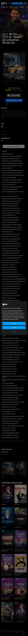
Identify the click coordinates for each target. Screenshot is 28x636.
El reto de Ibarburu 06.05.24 (8, 215)
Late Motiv (4, 504)
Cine (16, 7)
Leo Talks (16, 504)
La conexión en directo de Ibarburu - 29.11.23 (12, 347)
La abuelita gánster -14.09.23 (9, 430)
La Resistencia (18, 527)
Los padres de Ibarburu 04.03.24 (9, 271)
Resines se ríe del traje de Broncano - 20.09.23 (13, 425)
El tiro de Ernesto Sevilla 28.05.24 (10, 205)
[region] (14, 318)
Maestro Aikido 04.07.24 (7, 153)
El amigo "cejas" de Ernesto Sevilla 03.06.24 (12, 198)
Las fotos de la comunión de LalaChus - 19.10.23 (13, 387)
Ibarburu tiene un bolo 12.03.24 (9, 267)
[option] (9, 469)
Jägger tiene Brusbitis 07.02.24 (9, 293)
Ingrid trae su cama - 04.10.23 (9, 406)
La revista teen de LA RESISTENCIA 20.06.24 (12, 170)
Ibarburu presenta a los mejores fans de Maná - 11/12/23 (13, 335)
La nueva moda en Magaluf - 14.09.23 (10, 432)
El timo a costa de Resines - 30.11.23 (10, 345)
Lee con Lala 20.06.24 (7, 168)
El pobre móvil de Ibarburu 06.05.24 (10, 217)
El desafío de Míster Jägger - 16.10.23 (10, 397)
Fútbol (22, 7)
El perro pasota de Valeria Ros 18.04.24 (11, 234)
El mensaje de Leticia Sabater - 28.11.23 (11, 350)
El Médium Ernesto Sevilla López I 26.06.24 (12, 165)
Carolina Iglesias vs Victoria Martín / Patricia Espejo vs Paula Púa (6, 598)
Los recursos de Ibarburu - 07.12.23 (10, 338)
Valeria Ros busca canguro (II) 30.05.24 (11, 201)
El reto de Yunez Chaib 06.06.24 (9, 189)
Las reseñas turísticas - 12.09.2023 (10, 435)
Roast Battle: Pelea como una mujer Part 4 (20, 550)
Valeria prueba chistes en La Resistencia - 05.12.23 (14, 340)
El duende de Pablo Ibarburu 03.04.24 (11, 250)
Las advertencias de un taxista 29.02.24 (11, 274)
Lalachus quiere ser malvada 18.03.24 (11, 262)
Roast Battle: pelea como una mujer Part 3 (7, 574)
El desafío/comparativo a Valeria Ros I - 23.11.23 (13, 354)
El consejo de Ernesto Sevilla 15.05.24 (10, 210)
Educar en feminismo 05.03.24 (9, 269)
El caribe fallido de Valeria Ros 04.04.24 (11, 245)
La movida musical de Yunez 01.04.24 (10, 253)
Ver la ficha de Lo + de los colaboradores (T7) (12, 441)
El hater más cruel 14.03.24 (8, 264)
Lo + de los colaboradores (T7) (13, 146)
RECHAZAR (14, 323)
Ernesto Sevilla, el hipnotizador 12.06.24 (11, 182)
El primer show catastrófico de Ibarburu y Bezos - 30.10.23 (13, 380)
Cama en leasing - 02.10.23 (8, 411)
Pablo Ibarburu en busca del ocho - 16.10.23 (12, 395)
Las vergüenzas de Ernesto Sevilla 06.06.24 (12, 186)
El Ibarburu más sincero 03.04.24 (10, 248)
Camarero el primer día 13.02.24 (9, 290)
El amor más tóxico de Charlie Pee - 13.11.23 (12, 361)
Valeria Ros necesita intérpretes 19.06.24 (11, 172)
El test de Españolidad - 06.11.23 (9, 368)
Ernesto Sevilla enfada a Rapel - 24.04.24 (11, 229)
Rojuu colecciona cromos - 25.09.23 (10, 421)
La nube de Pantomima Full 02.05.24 (10, 219)
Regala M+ (4, 7)
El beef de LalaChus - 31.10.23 (9, 373)
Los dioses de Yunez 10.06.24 (8, 184)
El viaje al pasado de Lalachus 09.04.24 (11, 243)
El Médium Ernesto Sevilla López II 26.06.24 (12, 163)
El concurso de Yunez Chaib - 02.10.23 (11, 409)
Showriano (4, 527)
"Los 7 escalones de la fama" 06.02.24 (11, 295)
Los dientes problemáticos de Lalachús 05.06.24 (13, 191)
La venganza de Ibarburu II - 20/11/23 (11, 357)
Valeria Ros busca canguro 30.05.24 (10, 203)
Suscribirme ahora (17, 3)
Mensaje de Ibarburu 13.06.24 (9, 177)
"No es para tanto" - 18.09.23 (9, 428)
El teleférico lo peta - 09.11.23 (9, 366)
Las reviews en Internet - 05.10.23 (10, 404)
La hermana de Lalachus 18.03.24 (10, 260)
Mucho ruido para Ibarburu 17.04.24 (10, 236)
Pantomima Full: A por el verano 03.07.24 (11, 156)
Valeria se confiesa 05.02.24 (8, 297)
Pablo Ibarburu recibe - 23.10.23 (9, 385)
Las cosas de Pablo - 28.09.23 (9, 413)
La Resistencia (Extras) (7, 621)
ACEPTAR (14, 327)
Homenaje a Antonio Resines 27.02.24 (10, 276)
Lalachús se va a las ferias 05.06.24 (10, 196)
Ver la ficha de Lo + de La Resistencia (14, 148)
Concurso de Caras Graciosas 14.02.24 (11, 286)
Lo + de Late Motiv (19, 621)
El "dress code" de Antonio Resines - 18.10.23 (12, 390)
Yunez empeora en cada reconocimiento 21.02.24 (13, 279)
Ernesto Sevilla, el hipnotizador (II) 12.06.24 (12, 179)
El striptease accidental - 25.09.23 (10, 423)
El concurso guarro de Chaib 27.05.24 (11, 208)
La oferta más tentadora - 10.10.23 (10, 399)
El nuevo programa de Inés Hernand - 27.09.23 (13, 416)
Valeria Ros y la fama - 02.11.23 (9, 371)
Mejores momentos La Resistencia (7, 550)
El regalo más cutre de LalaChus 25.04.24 (12, 224)
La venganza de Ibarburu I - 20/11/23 (10, 359)
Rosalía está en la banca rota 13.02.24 (11, 288)
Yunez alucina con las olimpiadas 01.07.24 (11, 160)
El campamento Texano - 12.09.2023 (10, 437)
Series (11, 7)
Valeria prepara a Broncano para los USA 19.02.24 (13, 281)
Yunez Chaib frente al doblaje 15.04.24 (11, 238)
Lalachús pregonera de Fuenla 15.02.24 (11, 283)
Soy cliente (14, 95)
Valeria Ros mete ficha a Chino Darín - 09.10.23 (13, 402)
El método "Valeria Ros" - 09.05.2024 (11, 212)
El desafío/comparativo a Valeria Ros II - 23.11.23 (13, 352)
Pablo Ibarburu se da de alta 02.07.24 (10, 158)
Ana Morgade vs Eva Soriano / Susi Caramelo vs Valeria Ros (19, 598)
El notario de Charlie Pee (8, 383)
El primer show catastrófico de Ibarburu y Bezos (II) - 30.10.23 (14, 376)
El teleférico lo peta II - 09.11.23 (9, 364)
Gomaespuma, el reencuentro (19, 574)
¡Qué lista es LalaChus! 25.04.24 (9, 222)
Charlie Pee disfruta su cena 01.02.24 (10, 300)
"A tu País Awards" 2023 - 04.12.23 (10, 342)
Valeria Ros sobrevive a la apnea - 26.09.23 (12, 418)
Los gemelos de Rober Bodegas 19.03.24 (11, 257)
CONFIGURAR (14, 331)
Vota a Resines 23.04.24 (7, 231)
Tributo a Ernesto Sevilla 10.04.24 (9, 241)
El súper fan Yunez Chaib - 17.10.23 (10, 392)
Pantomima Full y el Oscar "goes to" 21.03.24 (12, 255)
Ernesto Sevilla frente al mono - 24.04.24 (11, 227)
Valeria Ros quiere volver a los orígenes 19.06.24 (13, 175)
